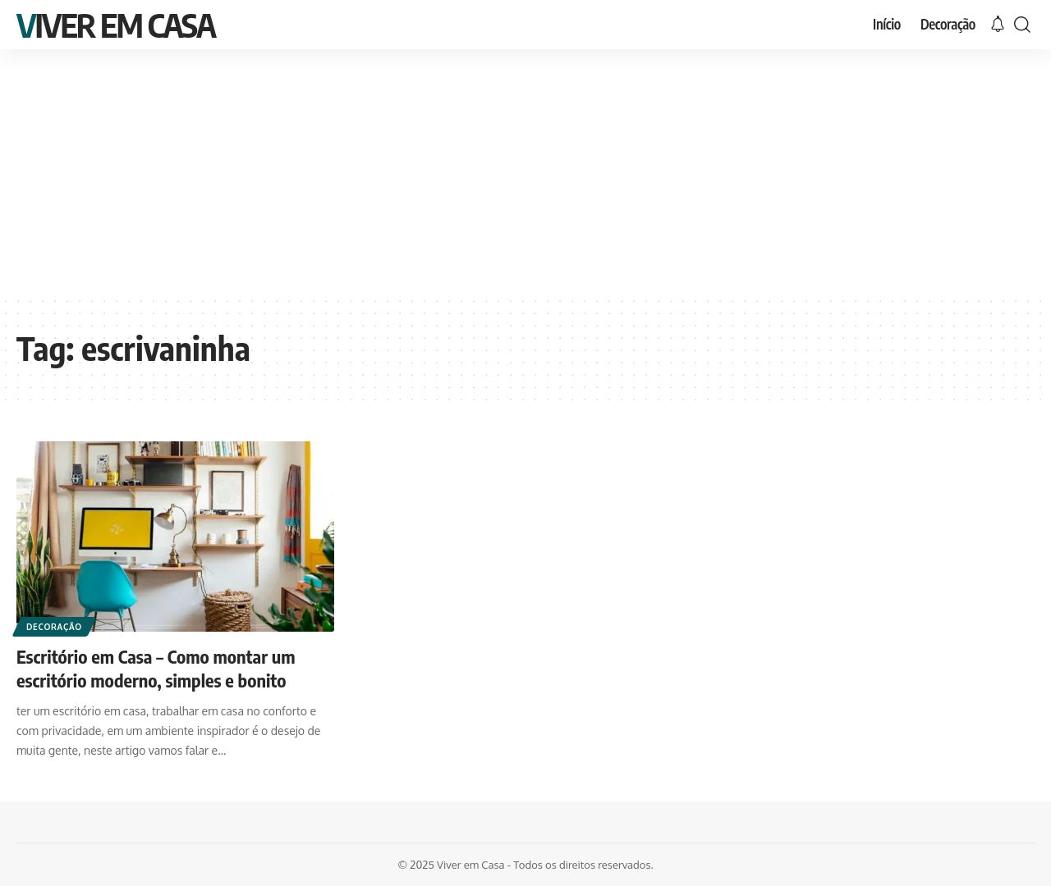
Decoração (54, 627)
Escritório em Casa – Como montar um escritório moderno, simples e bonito (156, 668)
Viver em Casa (115, 24)
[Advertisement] (525, 172)
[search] (1022, 25)
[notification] (997, 25)
